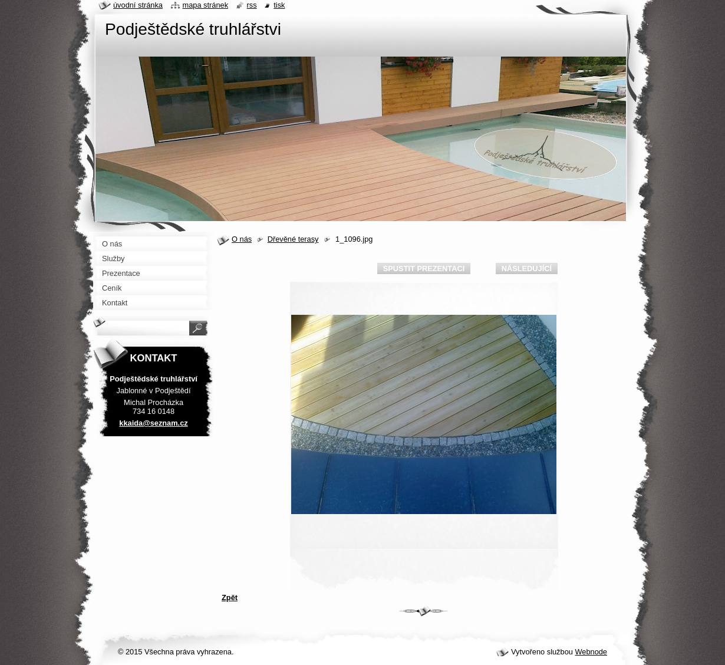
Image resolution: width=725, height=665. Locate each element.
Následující (527, 268)
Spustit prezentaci (423, 268)
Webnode (591, 651)
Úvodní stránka (138, 5)
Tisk (279, 5)
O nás (242, 239)
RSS (252, 5)
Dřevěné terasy (293, 239)
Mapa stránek (206, 5)
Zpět (230, 597)
